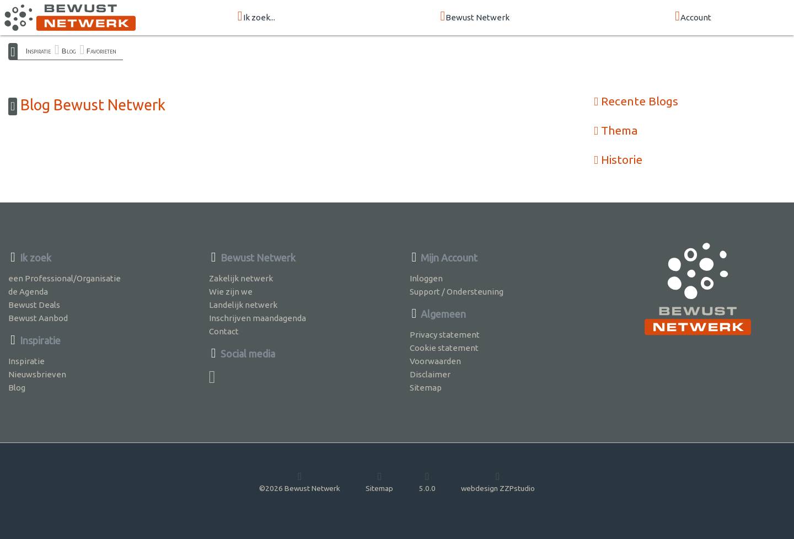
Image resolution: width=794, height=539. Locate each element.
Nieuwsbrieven (37, 374)
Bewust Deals (34, 304)
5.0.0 (427, 482)
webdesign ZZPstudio (498, 482)
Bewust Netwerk (475, 17)
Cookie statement (444, 348)
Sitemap (426, 387)
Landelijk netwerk (243, 304)
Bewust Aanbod (38, 318)
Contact (224, 331)
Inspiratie (38, 50)
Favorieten (101, 50)
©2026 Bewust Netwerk (299, 482)
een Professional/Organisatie (64, 278)
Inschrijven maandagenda (257, 318)
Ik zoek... (256, 17)
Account (693, 17)
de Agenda (28, 291)
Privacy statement (445, 334)
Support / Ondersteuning (456, 291)
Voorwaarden (435, 361)
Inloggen (426, 278)
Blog (69, 50)
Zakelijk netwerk (241, 278)
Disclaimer (430, 374)
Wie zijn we (231, 291)
